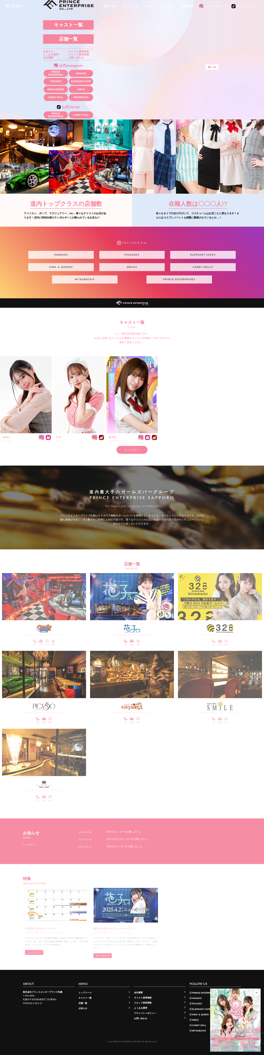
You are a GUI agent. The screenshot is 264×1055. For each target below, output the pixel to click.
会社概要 (48, 57)
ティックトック (245, 6)
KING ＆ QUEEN (61, 267)
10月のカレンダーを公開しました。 (125, 846)
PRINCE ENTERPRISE (55, 73)
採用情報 (187, 6)
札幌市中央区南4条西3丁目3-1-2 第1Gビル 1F (132, 713)
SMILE (81, 89)
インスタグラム (212, 6)
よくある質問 (51, 54)
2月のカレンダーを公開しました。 (124, 831)
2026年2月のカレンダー (40, 928)
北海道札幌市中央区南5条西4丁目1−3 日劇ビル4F (132, 635)
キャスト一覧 (68, 24)
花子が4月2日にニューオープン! (114, 928)
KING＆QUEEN (55, 89)
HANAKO (81, 73)
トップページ (85, 992)
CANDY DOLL (55, 97)
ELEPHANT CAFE (81, 81)
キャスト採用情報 (78, 51)
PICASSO (55, 81)
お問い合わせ (76, 57)
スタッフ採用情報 (78, 54)
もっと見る (132, 450)
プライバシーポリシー (145, 1013)
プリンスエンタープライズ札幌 (49, 933)
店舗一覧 (68, 39)
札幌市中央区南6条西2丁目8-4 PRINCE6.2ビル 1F (44, 713)
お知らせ (48, 51)
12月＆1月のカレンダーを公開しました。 (128, 839)
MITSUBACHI (81, 97)
